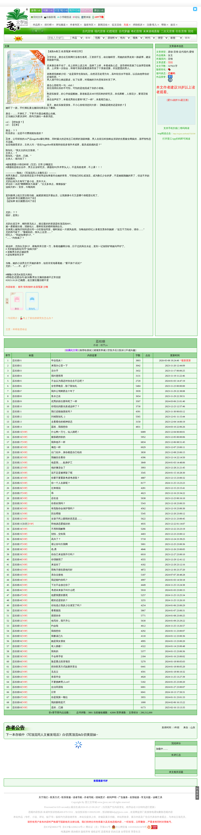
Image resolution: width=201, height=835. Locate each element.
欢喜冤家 (38, 287)
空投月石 (112, 350)
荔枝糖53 (17, 625)
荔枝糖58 (17, 651)
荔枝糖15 (17, 432)
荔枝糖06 (17, 386)
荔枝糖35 (17, 534)
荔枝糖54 (17, 631)
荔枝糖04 (17, 375)
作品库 (37, 24)
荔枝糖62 (17, 671)
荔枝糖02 (17, 365)
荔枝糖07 (17, 391)
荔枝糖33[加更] (20, 523)
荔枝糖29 (17, 503)
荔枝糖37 (17, 544)
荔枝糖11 (17, 411)
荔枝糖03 (17, 370)
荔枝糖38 (17, 549)
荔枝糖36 (17, 539)
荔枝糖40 (17, 559)
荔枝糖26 (17, 488)
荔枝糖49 (17, 605)
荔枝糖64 (17, 682)
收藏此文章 (72, 350)
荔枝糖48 (17, 600)
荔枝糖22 (17, 467)
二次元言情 (168, 31)
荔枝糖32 (17, 518)
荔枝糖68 (17, 702)
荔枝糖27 (17, 493)
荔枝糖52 (17, 620)
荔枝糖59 (17, 656)
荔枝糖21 (17, 462)
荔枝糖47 (17, 595)
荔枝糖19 (17, 452)
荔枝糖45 (17, 585)
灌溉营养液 (99, 350)
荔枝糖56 (17, 641)
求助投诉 (138, 24)
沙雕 (45, 287)
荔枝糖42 (17, 569)
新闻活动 (104, 24)
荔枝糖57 (17, 646)
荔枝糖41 (17, 564)
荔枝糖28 (17, 498)
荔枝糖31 (17, 513)
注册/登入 (153, 24)
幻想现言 (112, 31)
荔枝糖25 (17, 483)
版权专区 (90, 24)
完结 (190, 31)
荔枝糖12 (17, 416)
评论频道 (62, 24)
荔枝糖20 (17, 457)
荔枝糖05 (17, 381)
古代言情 (87, 31)
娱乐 (174, 24)
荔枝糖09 (17, 401)
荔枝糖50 (17, 610)
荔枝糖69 (17, 707)
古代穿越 (124, 31)
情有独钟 (28, 287)
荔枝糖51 (17, 615)
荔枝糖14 (17, 426)
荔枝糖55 (17, 636)
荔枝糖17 (17, 442)
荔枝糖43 (17, 574)
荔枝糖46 (17, 590)
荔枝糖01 (17, 360)
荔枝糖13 (17, 421)
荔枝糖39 (17, 554)
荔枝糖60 (17, 661)
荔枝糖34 (17, 528)
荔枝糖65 (17, 687)
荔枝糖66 (17, 692)
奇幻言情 (136, 31)
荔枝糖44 (17, 580)
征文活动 (116, 24)
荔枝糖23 (17, 472)
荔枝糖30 (17, 508)
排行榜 (49, 24)
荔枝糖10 (17, 406)
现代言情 (99, 31)
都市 (20, 287)
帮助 (164, 24)
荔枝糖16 (17, 437)
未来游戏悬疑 (151, 31)
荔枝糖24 (17, 477)
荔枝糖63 (17, 676)
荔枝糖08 (17, 396)
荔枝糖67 (17, 697)
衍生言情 (181, 31)
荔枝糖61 (17, 666)
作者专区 (76, 24)
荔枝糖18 (17, 447)
